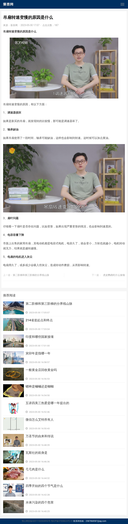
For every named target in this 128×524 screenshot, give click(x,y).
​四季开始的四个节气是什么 (44, 486)
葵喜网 (14, 25)
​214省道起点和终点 (39, 320)
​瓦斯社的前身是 (36, 452)
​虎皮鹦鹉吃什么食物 (114, 275)
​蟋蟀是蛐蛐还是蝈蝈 (40, 386)
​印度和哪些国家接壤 (40, 337)
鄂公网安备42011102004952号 (36, 521)
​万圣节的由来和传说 (40, 436)
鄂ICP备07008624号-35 (62, 521)
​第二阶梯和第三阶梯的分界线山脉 (31, 275)
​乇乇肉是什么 (35, 469)
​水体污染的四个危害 (40, 502)
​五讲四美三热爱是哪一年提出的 (47, 403)
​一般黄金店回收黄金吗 (41, 370)
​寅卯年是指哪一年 (38, 353)
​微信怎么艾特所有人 (40, 419)
